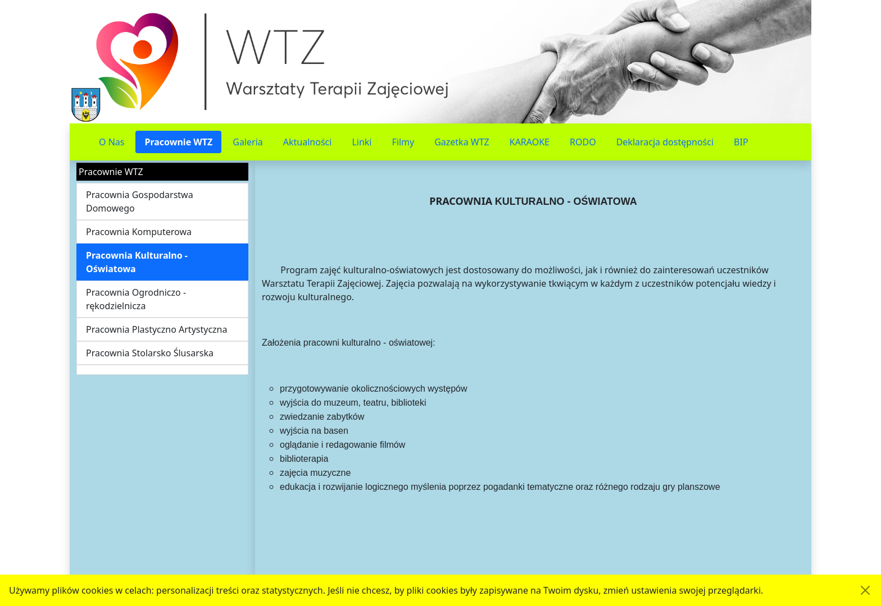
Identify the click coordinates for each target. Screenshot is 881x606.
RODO (583, 142)
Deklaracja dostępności (665, 142)
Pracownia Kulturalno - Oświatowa (137, 262)
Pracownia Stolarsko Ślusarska (150, 353)
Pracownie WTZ (178, 142)
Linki (361, 142)
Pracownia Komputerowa (139, 232)
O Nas (111, 142)
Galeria (248, 142)
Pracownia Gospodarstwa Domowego (139, 201)
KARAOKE (530, 142)
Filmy (403, 142)
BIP (741, 142)
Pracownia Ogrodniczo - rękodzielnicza (136, 299)
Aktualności (307, 142)
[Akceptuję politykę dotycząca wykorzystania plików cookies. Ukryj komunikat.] (865, 590)
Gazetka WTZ (461, 142)
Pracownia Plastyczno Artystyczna (156, 329)
